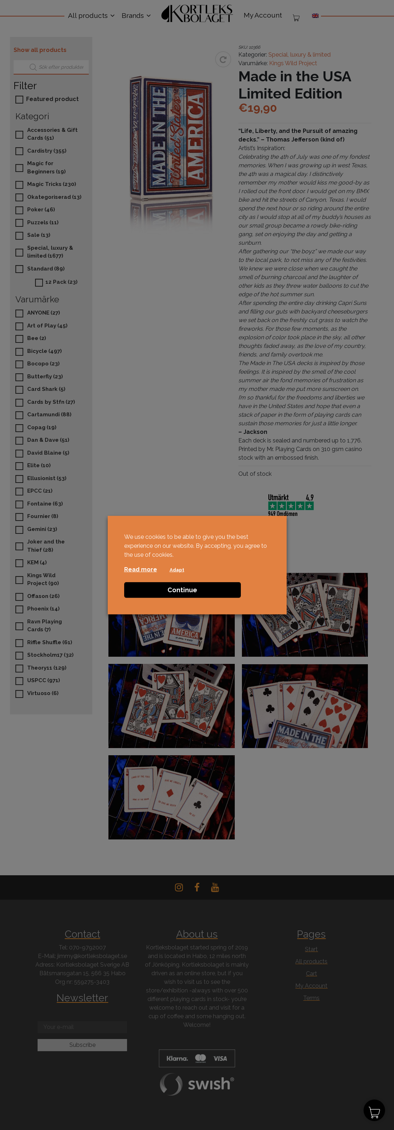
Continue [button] (182, 589)
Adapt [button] (177, 569)
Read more (140, 569)
